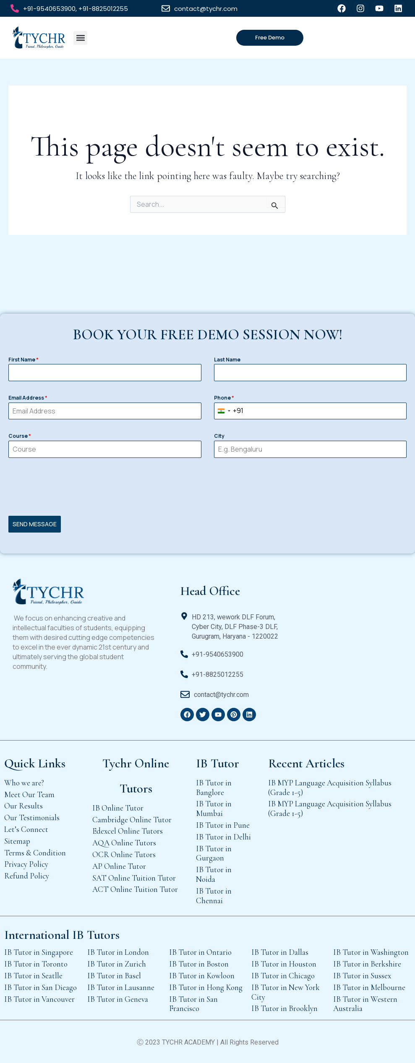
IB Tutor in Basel (114, 975)
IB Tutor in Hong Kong (206, 987)
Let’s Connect (26, 829)
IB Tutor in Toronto (36, 964)
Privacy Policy (26, 864)
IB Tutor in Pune (223, 825)
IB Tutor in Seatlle (33, 975)
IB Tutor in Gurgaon (214, 853)
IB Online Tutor (118, 808)
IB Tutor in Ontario (200, 952)
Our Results (23, 806)
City (219, 435)
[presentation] (207, 486)
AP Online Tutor (119, 866)
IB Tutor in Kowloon (202, 975)
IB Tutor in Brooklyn (284, 1008)
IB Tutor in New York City (285, 992)
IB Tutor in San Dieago (40, 987)
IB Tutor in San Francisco (193, 1004)
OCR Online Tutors (124, 854)
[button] (80, 38)
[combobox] (228, 411)
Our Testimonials (32, 817)
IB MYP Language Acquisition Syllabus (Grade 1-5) (330, 787)
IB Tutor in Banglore (214, 787)
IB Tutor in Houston (283, 964)
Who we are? (24, 783)
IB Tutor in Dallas (279, 952)
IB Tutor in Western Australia (365, 1004)
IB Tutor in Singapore (38, 952)
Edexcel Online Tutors (127, 831)
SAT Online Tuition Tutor (134, 878)
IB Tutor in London (118, 952)
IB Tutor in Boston (199, 964)
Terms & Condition (35, 853)
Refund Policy (26, 876)
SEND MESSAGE (35, 524)
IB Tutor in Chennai (214, 895)
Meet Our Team (29, 794)
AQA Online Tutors (124, 842)
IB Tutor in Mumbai (214, 808)
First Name (23, 359)
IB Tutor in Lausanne (120, 987)
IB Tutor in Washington (371, 952)
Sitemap (17, 841)
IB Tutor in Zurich (116, 964)
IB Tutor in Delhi (223, 837)
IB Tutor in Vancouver (39, 999)
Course (19, 435)
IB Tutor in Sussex (362, 975)
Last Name (227, 359)
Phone (224, 397)
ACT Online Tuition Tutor (135, 889)
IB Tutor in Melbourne (369, 987)
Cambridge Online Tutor (132, 819)
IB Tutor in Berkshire (367, 964)
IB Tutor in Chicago (283, 975)
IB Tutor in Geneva (117, 999)
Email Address (27, 397)
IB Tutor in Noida (214, 874)
